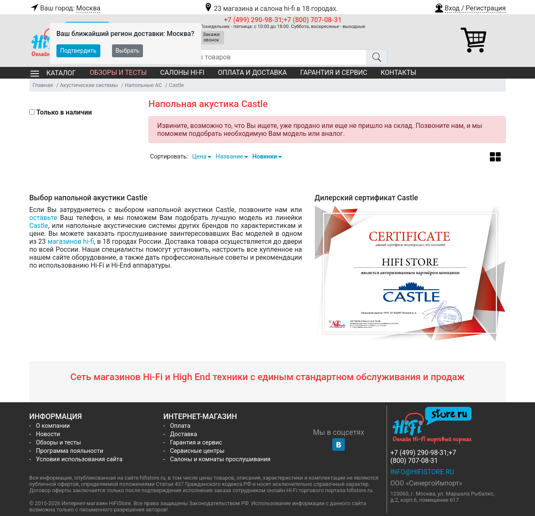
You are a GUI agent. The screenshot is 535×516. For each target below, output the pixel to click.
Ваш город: (64, 8)
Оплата (180, 425)
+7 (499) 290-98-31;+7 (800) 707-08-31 (283, 20)
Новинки (264, 156)
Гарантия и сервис (333, 73)
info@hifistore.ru (422, 472)
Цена (199, 156)
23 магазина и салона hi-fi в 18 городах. (270, 9)
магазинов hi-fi (71, 241)
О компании (53, 425)
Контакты (398, 73)
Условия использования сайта (79, 459)
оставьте (43, 218)
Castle (38, 226)
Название (229, 156)
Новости (48, 434)
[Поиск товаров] (272, 57)
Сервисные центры (197, 451)
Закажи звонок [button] (211, 37)
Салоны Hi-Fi (182, 73)
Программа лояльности (69, 451)
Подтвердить (78, 50)
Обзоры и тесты (118, 73)
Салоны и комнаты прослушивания (220, 459)
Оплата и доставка (252, 73)
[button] (470, 7)
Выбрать (128, 50)
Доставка (183, 434)
